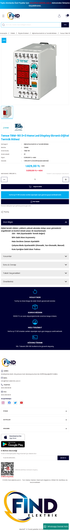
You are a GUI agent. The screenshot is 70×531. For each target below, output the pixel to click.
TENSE (26, 147)
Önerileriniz (8, 281)
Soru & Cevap (9, 264)
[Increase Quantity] (66, 179)
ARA (65, 25)
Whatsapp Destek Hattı (56, 526)
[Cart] (66, 15)
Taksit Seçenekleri (11, 273)
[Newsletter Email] (35, 458)
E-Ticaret (29, 529)
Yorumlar (7, 256)
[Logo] (14, 16)
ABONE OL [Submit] (63, 458)
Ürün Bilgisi (8, 222)
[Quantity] (35, 179)
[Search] (35, 24)
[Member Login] (59, 16)
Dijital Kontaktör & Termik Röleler (36, 144)
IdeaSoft (22, 529)
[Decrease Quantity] (4, 179)
